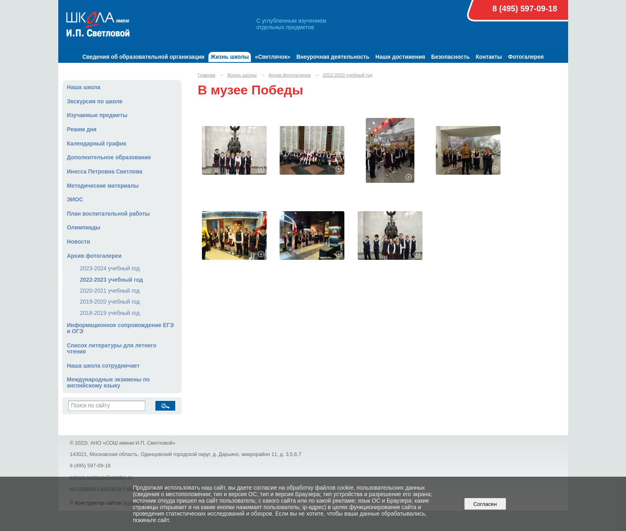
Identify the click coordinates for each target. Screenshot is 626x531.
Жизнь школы (229, 57)
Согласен (485, 504)
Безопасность (450, 57)
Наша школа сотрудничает (103, 366)
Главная (207, 75)
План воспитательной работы (108, 214)
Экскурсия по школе (94, 101)
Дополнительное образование (109, 157)
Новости (78, 242)
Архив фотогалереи (94, 256)
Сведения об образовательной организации (143, 57)
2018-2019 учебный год (110, 313)
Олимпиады (83, 228)
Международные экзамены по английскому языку (108, 383)
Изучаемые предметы (97, 115)
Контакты (489, 57)
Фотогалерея (525, 57)
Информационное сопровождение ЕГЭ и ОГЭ (120, 328)
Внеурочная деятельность (332, 57)
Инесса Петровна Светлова (104, 172)
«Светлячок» (272, 57)
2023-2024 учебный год (110, 269)
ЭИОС (75, 200)
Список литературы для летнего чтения (111, 349)
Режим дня (81, 129)
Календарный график (96, 144)
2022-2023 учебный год (111, 280)
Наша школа (83, 87)
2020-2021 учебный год (110, 291)
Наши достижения (400, 57)
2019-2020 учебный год (110, 302)
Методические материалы (102, 186)
